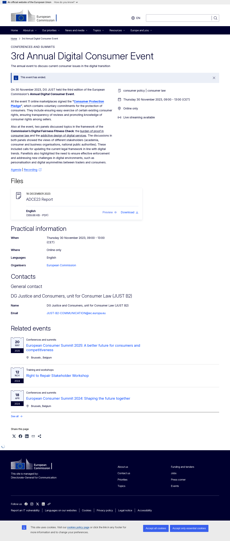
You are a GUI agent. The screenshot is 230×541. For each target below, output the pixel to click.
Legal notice (125, 510)
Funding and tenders (182, 466)
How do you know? (66, 2)
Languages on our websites (61, 510)
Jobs (173, 473)
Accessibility (145, 510)
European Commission (61, 265)
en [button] (135, 18)
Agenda (16, 169)
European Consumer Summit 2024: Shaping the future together (78, 398)
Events (175, 486)
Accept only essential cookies (189, 528)
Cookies (86, 510)
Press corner (178, 479)
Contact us (124, 473)
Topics (121, 486)
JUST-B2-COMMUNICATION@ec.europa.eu (76, 313)
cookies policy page (78, 527)
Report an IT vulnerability (25, 510)
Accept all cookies (156, 528)
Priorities (122, 479)
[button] (110, 212)
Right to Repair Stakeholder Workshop (57, 375)
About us (123, 466)
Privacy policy (105, 510)
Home (14, 30)
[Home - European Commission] (36, 16)
